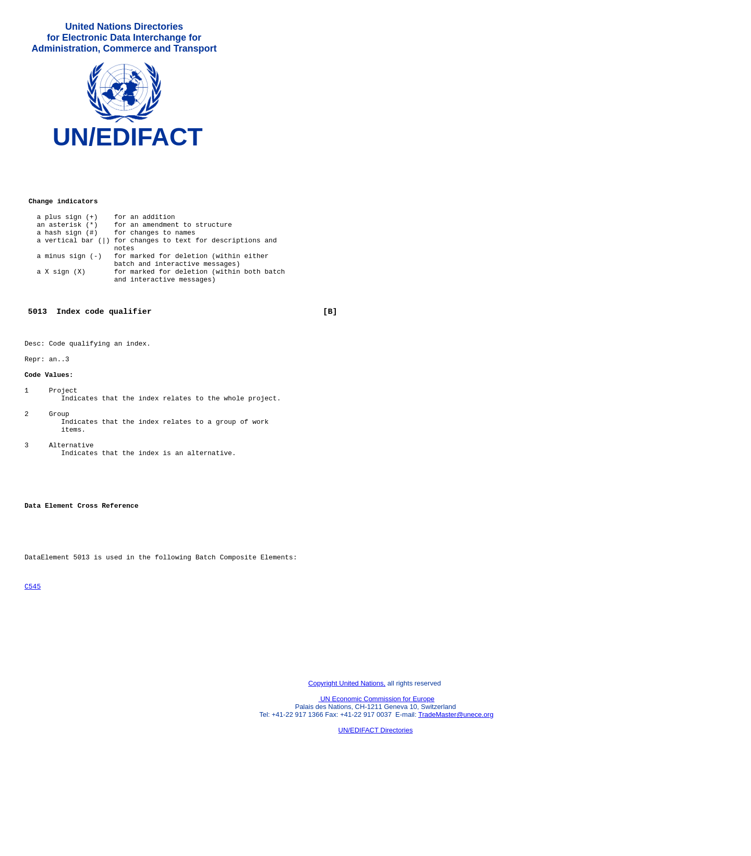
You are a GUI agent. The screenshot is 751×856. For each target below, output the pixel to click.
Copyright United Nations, (346, 770)
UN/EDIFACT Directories (375, 817)
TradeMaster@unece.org (455, 801)
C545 (33, 662)
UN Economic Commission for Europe (377, 786)
